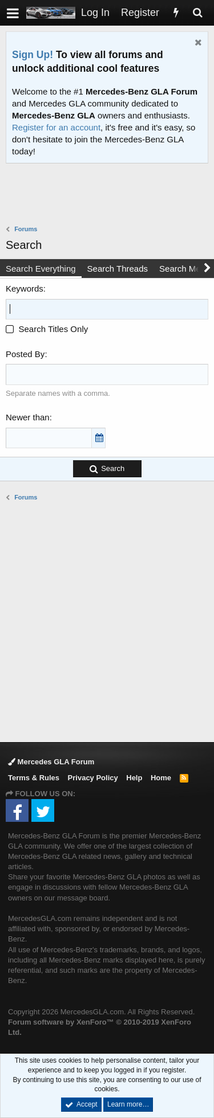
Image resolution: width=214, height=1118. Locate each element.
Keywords (24, 288)
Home (161, 777)
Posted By (25, 354)
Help (134, 777)
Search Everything (41, 268)
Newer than (28, 417)
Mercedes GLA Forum (51, 761)
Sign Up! (32, 54)
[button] (12, 12)
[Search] (197, 12)
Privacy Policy (93, 777)
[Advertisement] (110, 195)
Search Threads (117, 268)
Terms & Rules (33, 777)
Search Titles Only (47, 329)
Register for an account (56, 127)
